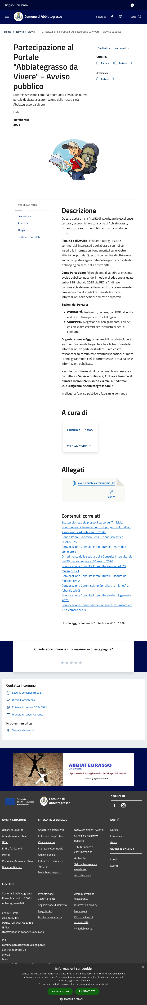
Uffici (5, 842)
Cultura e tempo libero (51, 836)
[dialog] (73, 984)
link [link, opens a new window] (107, 984)
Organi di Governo (12, 830)
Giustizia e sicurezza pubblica (86, 838)
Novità (20, 32)
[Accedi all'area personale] (132, 5)
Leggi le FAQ (45, 911)
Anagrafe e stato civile (51, 830)
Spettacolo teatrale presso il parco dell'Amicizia (92, 522)
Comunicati (117, 836)
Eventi (114, 866)
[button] (73, 999)
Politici (6, 855)
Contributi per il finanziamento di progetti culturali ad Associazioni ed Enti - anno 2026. (96, 529)
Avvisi (31, 32)
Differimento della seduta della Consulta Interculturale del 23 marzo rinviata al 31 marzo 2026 (97, 559)
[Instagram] (119, 16)
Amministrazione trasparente (84, 896)
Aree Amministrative (14, 836)
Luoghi (114, 859)
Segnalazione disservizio (52, 905)
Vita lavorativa (46, 842)
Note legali (80, 911)
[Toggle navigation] (7, 16)
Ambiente (80, 858)
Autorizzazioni (82, 875)
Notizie (114, 830)
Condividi (105, 48)
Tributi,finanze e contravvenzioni (83, 849)
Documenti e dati (12, 867)
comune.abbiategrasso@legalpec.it (23, 945)
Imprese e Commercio (50, 848)
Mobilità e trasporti (49, 872)
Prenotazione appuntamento (46, 896)
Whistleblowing (83, 928)
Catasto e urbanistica (50, 861)
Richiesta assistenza (50, 917)
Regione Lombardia (16, 5)
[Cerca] (140, 17)
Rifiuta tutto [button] (87, 991)
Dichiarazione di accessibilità (83, 919)
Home (7, 32)
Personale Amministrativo (17, 861)
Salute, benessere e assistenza (85, 866)
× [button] (143, 967)
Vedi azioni (122, 48)
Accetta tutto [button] (60, 991)
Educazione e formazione (89, 829)
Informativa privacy (85, 905)
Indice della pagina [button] (27, 205)
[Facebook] (110, 16)
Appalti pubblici (47, 855)
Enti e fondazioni (12, 848)
